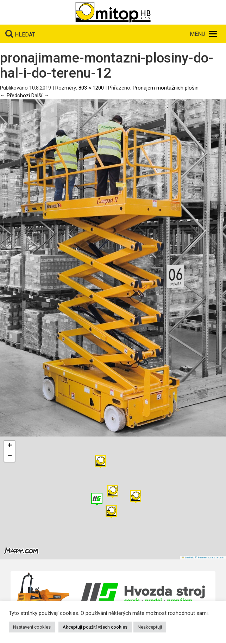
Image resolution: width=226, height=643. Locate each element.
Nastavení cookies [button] (32, 627)
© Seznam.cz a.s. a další (209, 557)
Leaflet (187, 557)
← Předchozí (15, 95)
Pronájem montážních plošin (166, 88)
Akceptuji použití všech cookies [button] (95, 627)
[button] (135, 496)
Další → (40, 95)
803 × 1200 (91, 88)
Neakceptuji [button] (150, 627)
